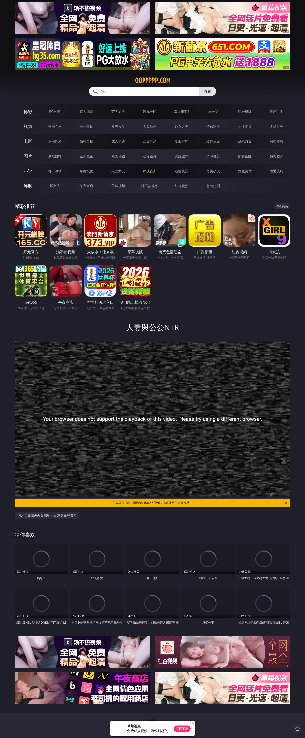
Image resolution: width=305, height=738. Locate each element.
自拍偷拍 (86, 126)
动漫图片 (150, 156)
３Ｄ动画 (150, 126)
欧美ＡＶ (118, 126)
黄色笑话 (245, 171)
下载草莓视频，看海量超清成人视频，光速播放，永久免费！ (200, 502)
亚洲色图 (86, 156)
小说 (28, 171)
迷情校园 (181, 171)
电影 (28, 141)
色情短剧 (213, 185)
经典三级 (213, 141)
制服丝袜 (181, 141)
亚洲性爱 (55, 141)
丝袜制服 (213, 126)
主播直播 (245, 126)
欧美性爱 (150, 141)
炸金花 (213, 111)
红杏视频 (181, 185)
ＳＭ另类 (276, 126)
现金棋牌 (245, 111)
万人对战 (118, 111)
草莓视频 (118, 185)
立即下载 (182, 729)
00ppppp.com (152, 80)
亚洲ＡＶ (55, 126)
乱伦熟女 (245, 141)
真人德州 (86, 111)
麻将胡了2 (181, 111)
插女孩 (55, 185)
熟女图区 (245, 156)
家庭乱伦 (86, 171)
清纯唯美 (213, 156)
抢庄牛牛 (276, 111)
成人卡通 (118, 141)
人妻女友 (118, 171)
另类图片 (276, 156)
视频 (28, 126)
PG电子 (54, 111)
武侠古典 (150, 171)
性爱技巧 (276, 171)
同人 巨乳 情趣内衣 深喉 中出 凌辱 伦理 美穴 (47, 515)
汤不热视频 (149, 185)
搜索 (207, 91)
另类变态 (276, 141)
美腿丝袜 (181, 156)
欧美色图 (118, 156)
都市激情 (55, 171)
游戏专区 (150, 111)
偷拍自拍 (86, 141)
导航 (28, 186)
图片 (28, 156)
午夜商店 (86, 185)
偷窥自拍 (55, 156)
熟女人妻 (181, 126)
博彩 (28, 111)
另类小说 (213, 171)
